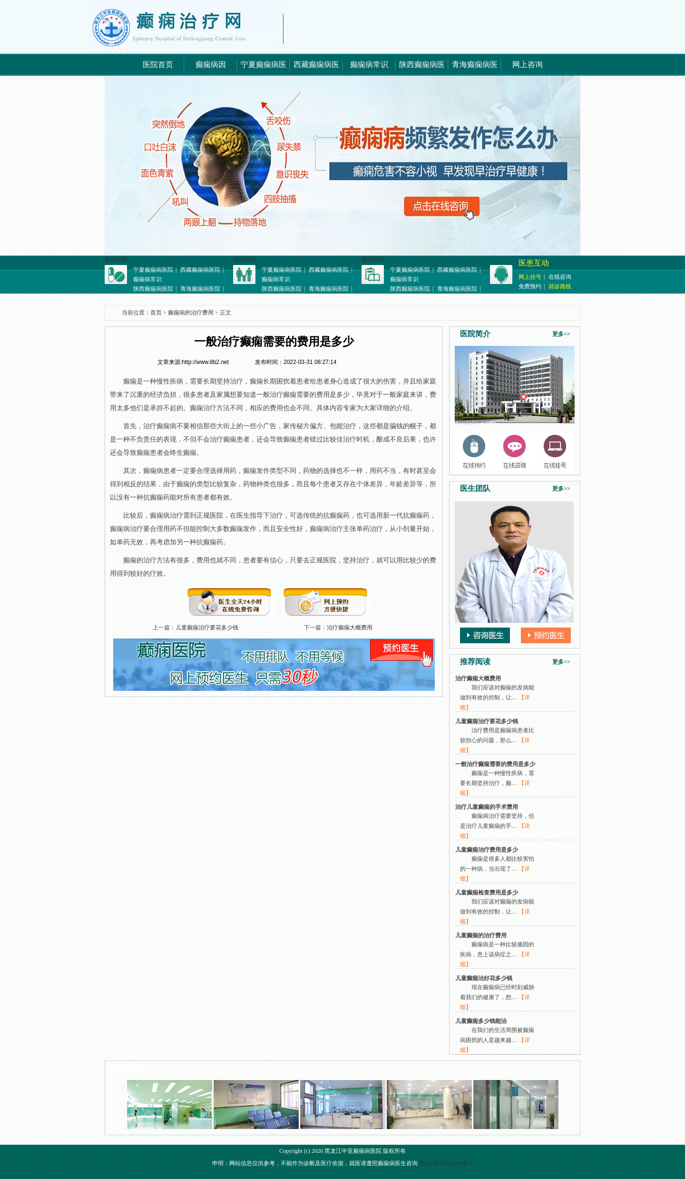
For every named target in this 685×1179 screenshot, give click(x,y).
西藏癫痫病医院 (200, 269)
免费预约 (530, 286)
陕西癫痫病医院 (153, 288)
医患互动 (534, 263)
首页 (156, 312)
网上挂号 (530, 277)
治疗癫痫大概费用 (349, 627)
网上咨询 (527, 64)
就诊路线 (559, 286)
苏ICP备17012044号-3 (446, 1163)
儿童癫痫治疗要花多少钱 (207, 627)
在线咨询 (559, 277)
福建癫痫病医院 (153, 298)
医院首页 (158, 64)
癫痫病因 (211, 64)
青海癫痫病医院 (200, 288)
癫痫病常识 (369, 64)
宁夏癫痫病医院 (153, 269)
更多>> (561, 334)
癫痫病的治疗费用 (191, 312)
